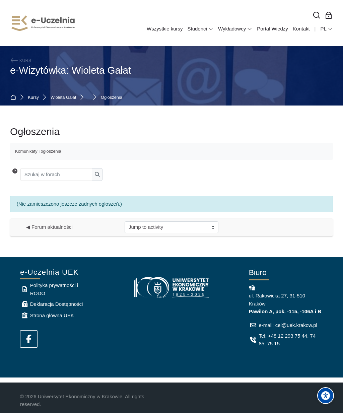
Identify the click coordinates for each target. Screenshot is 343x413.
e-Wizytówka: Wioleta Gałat (70, 70)
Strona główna (14, 97)
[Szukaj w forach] (56, 174)
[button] (15, 174)
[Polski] (326, 29)
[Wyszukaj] (317, 15)
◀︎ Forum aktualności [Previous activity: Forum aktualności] (49, 227)
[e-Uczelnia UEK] (43, 23)
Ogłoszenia (111, 97)
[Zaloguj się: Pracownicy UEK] (329, 15)
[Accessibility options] (325, 395)
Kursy (33, 97)
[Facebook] (29, 339)
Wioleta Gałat (63, 97)
